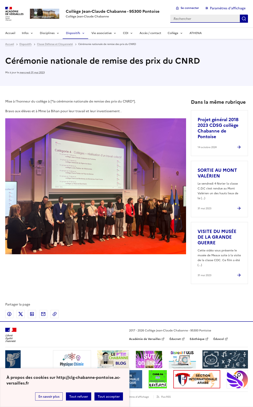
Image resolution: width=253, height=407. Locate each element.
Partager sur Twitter (21, 314)
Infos (25, 33)
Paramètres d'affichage (135, 397)
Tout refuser (78, 396)
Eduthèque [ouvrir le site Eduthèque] (197, 339)
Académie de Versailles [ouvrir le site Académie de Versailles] (145, 339)
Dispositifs (73, 33)
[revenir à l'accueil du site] (113, 11)
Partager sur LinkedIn (32, 314)
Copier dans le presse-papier (55, 314)
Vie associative (101, 33)
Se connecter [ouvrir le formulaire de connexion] (190, 8)
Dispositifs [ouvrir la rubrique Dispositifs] (25, 44)
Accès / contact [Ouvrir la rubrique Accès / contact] (150, 33)
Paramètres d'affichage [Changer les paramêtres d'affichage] (228, 8)
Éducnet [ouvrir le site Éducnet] (175, 339)
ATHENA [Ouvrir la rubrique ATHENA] (195, 33)
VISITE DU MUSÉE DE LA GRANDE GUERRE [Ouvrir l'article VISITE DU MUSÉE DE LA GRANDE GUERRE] (217, 237)
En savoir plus (48, 396)
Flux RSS (166, 397)
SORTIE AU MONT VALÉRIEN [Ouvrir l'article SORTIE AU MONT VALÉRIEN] (217, 173)
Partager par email (43, 314)
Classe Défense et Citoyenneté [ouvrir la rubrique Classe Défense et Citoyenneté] (55, 44)
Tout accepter (109, 396)
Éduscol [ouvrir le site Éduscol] (218, 339)
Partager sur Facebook (9, 314)
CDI (125, 33)
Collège (173, 33)
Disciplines (47, 33)
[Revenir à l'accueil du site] (10, 335)
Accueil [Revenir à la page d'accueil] (10, 33)
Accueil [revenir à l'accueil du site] (9, 44)
